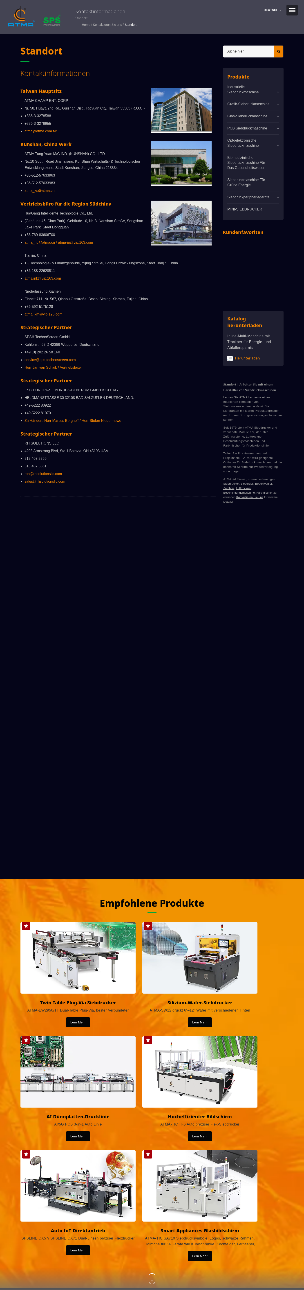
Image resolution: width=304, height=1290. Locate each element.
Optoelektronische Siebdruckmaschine (243, 142)
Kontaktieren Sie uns (107, 24)
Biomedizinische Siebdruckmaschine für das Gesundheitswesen (246, 163)
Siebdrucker (231, 483)
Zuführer (228, 488)
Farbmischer (264, 492)
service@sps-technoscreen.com (50, 359)
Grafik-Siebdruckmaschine (248, 104)
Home (86, 24)
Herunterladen (243, 358)
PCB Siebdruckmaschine (247, 128)
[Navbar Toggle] (292, 10)
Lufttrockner (243, 488)
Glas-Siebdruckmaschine (247, 116)
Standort (130, 24)
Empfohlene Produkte (152, 903)
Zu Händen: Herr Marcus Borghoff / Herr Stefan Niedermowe (73, 420)
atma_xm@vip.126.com (43, 314)
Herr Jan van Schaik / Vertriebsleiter (53, 367)
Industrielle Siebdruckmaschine (243, 89)
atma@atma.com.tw (41, 131)
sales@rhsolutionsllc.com (45, 481)
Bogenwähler (263, 483)
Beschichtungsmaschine (239, 492)
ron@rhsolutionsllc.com (43, 473)
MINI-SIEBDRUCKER (244, 209)
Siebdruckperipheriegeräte (248, 197)
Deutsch (273, 10)
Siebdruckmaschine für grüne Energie (246, 182)
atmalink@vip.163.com (43, 278)
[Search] (248, 51)
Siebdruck (247, 483)
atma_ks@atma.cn (40, 190)
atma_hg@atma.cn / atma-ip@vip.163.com (59, 242)
